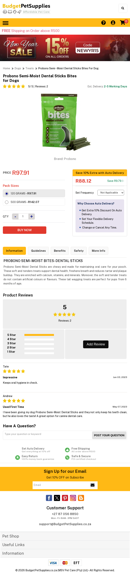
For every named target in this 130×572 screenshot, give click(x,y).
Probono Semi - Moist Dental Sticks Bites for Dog (68, 68)
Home (6, 68)
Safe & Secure (90, 457)
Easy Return (40, 457)
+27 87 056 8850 (65, 514)
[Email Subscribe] (92, 485)
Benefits (60, 250)
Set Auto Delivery (40, 450)
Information (14, 250)
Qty (6, 216)
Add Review (96, 344)
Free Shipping (90, 450)
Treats (29, 68)
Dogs (17, 68)
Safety (79, 250)
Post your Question (109, 435)
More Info (98, 250)
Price (7, 172)
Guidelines (38, 250)
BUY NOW (25, 230)
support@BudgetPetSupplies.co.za (65, 524)
